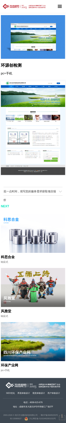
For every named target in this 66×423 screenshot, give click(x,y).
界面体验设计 (23, 393)
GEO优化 (10, 393)
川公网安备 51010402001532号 (40, 418)
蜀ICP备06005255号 (49, 415)
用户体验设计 (54, 393)
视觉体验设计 (38, 393)
